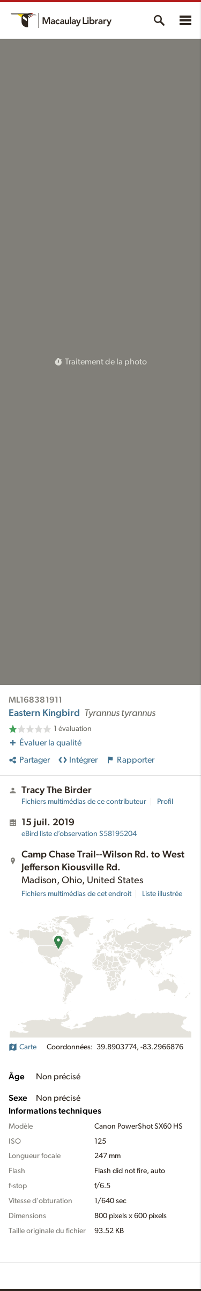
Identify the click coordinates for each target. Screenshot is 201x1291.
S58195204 (79, 834)
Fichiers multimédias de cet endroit (76, 894)
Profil (165, 801)
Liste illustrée (162, 894)
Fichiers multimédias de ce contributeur (83, 801)
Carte (22, 1047)
